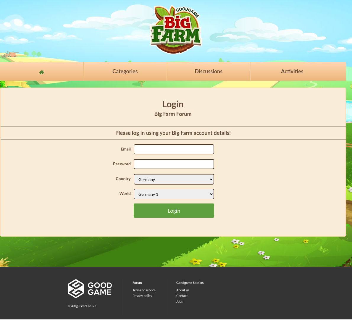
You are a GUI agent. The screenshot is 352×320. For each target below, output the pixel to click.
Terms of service (144, 290)
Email (126, 148)
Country (123, 178)
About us (182, 290)
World (125, 193)
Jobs (179, 301)
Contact (182, 296)
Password (122, 163)
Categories (125, 71)
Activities (292, 71)
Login (174, 210)
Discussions (209, 71)
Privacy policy (142, 296)
